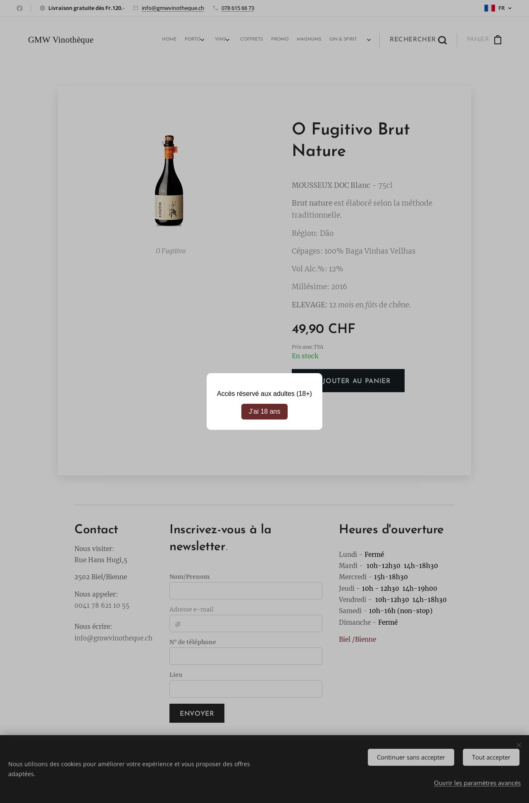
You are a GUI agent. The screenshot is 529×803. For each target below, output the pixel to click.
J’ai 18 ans (265, 411)
